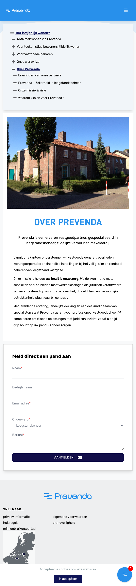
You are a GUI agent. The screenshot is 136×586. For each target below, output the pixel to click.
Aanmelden (68, 458)
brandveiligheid (64, 523)
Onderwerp (21, 419)
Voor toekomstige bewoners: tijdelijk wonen (48, 47)
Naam (17, 368)
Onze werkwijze (28, 62)
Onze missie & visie (32, 90)
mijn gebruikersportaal (19, 529)
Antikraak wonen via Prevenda (39, 39)
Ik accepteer (68, 579)
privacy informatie (16, 517)
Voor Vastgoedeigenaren (35, 54)
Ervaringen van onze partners (39, 75)
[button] (124, 574)
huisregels (10, 523)
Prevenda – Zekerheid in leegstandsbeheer (49, 83)
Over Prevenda (28, 69)
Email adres (21, 403)
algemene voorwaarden (70, 517)
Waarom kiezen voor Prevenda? (41, 98)
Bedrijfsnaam (22, 387)
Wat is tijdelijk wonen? (32, 33)
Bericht (18, 435)
